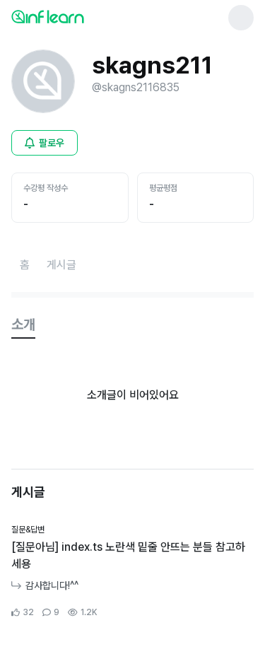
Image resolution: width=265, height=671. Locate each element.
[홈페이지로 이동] (25, 265)
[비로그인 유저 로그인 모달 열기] (44, 143)
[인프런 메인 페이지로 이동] (82, 16)
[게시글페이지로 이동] (61, 265)
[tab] (23, 325)
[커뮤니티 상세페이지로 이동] (132, 571)
